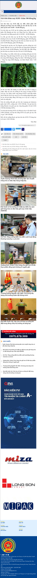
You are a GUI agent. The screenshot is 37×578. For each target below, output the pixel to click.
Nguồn (27, 125)
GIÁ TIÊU (24, 137)
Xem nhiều (6, 341)
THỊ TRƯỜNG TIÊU (30, 134)
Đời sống (3, 530)
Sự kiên (3, 522)
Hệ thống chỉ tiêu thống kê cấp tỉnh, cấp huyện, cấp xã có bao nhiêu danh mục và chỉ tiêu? (19, 149)
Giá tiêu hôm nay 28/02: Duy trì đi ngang (13, 144)
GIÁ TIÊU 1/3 (7, 134)
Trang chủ (4, 15)
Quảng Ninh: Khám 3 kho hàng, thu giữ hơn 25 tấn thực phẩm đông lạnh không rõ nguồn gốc (18, 266)
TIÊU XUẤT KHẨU (6, 137)
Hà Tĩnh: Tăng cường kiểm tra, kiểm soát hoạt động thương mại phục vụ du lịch (18, 238)
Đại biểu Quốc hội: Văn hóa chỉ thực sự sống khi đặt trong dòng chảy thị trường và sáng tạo (17, 322)
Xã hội (21, 530)
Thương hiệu (13, 15)
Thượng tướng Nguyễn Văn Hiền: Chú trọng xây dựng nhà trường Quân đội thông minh (17, 294)
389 (16, 137)
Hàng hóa (22, 15)
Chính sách (22, 526)
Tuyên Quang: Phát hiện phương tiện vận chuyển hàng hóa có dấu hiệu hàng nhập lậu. (17, 180)
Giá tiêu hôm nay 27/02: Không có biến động (14, 146)
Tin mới (4, 154)
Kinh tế (21, 522)
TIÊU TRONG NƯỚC (18, 134)
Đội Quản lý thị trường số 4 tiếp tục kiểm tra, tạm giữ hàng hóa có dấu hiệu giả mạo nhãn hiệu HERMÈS (17, 209)
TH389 (5, 140)
